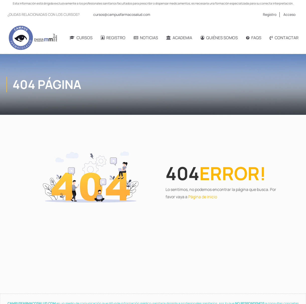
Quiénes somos (219, 37)
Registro (269, 14)
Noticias (146, 37)
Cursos (81, 37)
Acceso (289, 14)
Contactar (284, 37)
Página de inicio (202, 196)
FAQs (253, 37)
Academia (179, 37)
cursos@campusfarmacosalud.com (121, 14)
